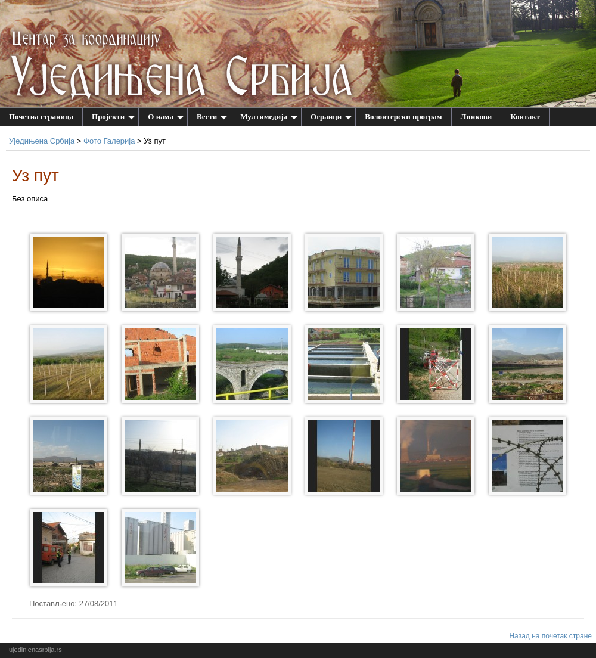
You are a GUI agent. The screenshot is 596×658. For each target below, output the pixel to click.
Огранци (331, 116)
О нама (166, 116)
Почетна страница (41, 116)
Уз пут (35, 175)
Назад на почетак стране (550, 636)
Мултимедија (268, 116)
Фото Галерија (109, 140)
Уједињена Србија (41, 140)
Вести (212, 116)
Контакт (525, 116)
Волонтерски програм (403, 116)
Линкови (476, 116)
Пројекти (113, 116)
